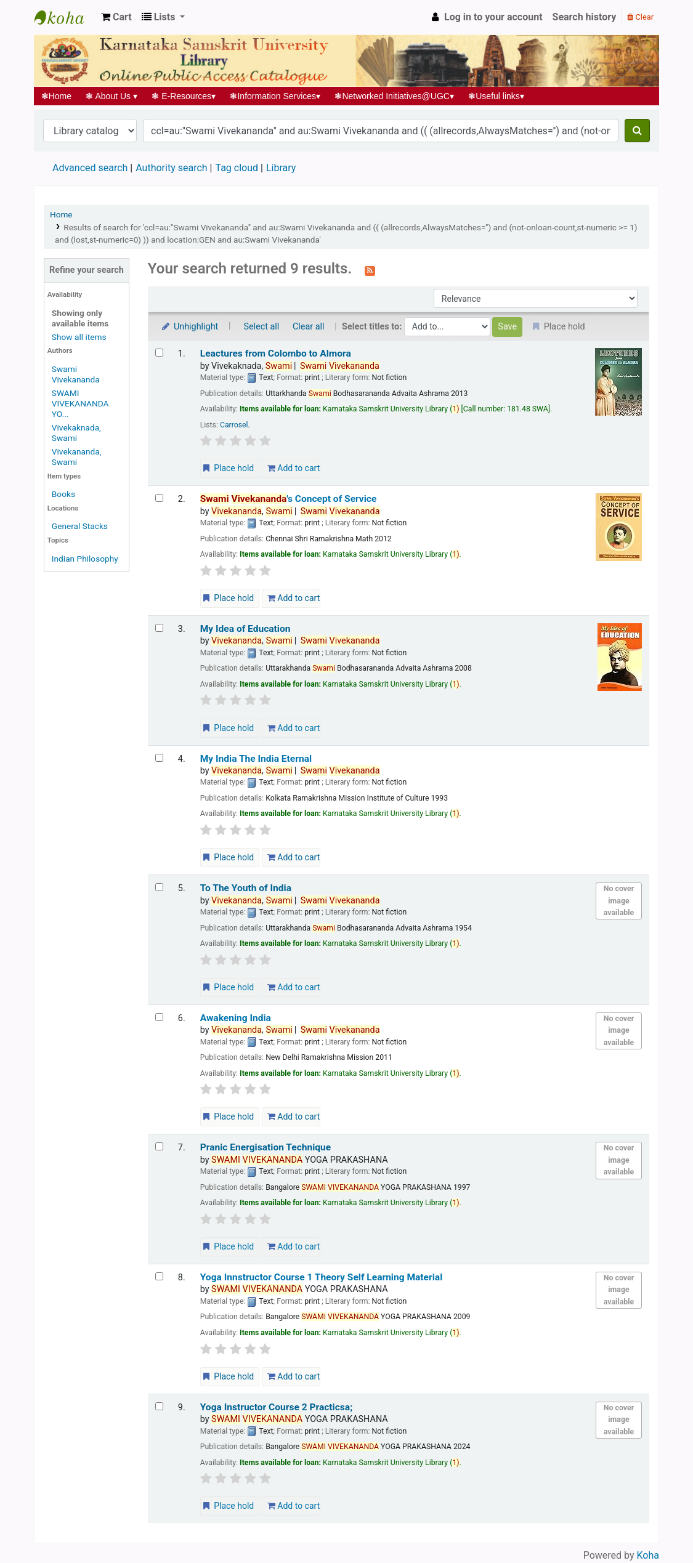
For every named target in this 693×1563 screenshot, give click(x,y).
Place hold (227, 468)
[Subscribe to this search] (369, 269)
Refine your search (86, 270)
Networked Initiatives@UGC (394, 96)
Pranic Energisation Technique (265, 1147)
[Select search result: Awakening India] (159, 1017)
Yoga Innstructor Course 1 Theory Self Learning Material (321, 1277)
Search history (585, 17)
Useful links (496, 96)
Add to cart (293, 468)
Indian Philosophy (85, 558)
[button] (116, 17)
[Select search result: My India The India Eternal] (159, 758)
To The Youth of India (245, 888)
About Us (112, 96)
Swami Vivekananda (76, 374)
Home (56, 96)
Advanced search (90, 168)
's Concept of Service (288, 498)
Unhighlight (189, 326)
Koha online (65, 17)
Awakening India (235, 1018)
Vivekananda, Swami (77, 456)
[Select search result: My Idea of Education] (159, 628)
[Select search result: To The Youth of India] (159, 887)
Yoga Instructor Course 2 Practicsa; (276, 1407)
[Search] (637, 130)
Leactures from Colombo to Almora (275, 353)
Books (63, 494)
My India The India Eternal (256, 758)
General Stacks (80, 526)
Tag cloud (236, 168)
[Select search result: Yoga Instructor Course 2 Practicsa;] (159, 1406)
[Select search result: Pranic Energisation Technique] (159, 1146)
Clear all (309, 326)
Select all (261, 326)
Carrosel (234, 425)
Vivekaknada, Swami (76, 432)
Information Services (275, 96)
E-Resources (184, 96)
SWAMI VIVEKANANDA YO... (80, 403)
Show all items (79, 337)
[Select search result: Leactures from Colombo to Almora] (159, 353)
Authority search (171, 168)
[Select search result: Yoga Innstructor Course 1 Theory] (159, 1276)
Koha (648, 1555)
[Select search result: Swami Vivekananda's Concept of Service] (159, 498)
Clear (640, 17)
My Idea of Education (245, 628)
